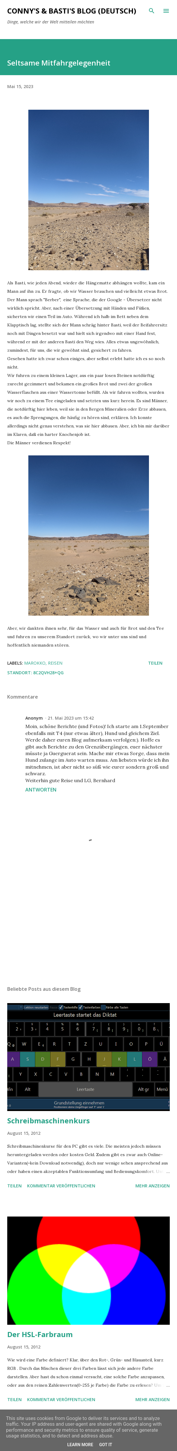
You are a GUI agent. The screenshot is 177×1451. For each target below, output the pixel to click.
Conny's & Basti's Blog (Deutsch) (71, 11)
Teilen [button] (155, 663)
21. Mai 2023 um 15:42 (71, 718)
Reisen (55, 663)
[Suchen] (151, 10)
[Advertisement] (88, 924)
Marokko (35, 663)
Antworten (40, 789)
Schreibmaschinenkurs (48, 1120)
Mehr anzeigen (152, 1186)
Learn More (80, 1444)
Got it (105, 1444)
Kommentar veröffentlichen (61, 1186)
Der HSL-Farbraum (40, 1334)
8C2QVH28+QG (48, 672)
